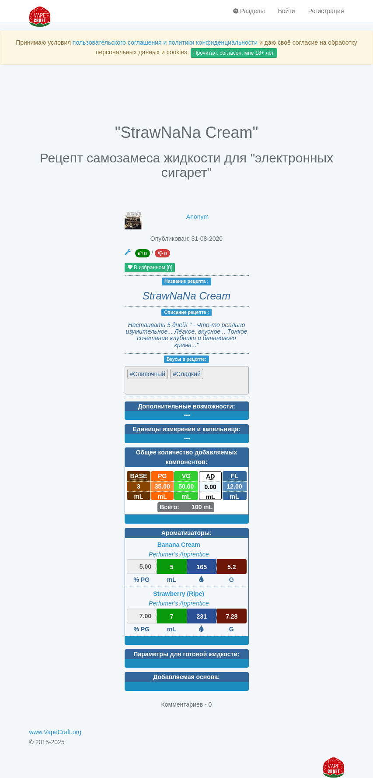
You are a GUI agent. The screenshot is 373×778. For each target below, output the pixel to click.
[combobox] (187, 380)
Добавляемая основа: (186, 676)
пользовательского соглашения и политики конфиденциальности (165, 42)
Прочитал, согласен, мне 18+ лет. (234, 53)
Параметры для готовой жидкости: (186, 654)
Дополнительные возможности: (186, 406)
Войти (286, 10)
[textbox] (165, 386)
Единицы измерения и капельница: (186, 429)
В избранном (150, 267)
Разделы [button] (249, 10)
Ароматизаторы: (186, 532)
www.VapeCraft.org (55, 732)
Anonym (197, 216)
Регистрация (326, 10)
